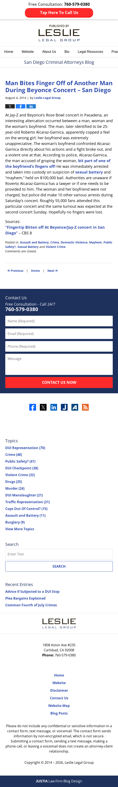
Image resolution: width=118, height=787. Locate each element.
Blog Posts (59, 713)
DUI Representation (25, 447)
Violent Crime (56, 247)
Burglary (15, 522)
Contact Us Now (59, 382)
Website (28, 51)
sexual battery (89, 172)
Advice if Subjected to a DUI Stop (32, 591)
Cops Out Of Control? (26, 508)
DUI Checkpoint (21, 468)
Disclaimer (59, 690)
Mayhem (95, 242)
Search (59, 566)
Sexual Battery (28, 247)
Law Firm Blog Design (59, 781)
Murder (14, 488)
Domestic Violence (74, 242)
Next (52, 270)
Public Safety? (20, 461)
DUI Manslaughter (24, 495)
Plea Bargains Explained (25, 598)
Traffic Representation (27, 502)
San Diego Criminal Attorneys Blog (59, 33)
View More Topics (19, 529)
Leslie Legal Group (79, 762)
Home (8, 51)
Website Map (59, 705)
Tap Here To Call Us (59, 12)
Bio (66, 51)
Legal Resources (90, 51)
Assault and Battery (34, 242)
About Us (49, 51)
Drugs (13, 481)
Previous (15, 270)
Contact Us (59, 698)
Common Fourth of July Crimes (31, 605)
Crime (54, 242)
